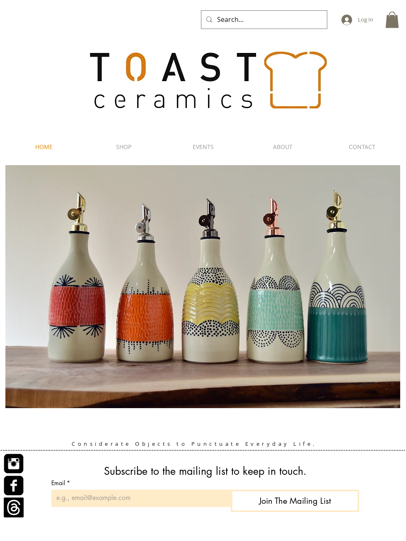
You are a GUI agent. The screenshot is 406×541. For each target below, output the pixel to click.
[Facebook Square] (14, 485)
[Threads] (14, 507)
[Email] (138, 498)
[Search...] (263, 20)
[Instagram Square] (14, 464)
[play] (385, 412)
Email (60, 482)
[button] (392, 20)
